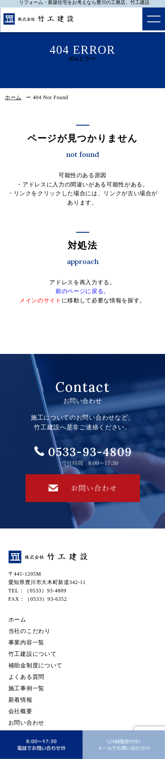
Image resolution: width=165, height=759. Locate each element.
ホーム (13, 97)
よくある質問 (26, 677)
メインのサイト (40, 300)
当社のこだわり (29, 631)
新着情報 (20, 700)
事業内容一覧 (26, 642)
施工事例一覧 (26, 688)
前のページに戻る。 (82, 291)
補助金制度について (35, 665)
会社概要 (20, 711)
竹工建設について (32, 654)
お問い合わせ (26, 723)
